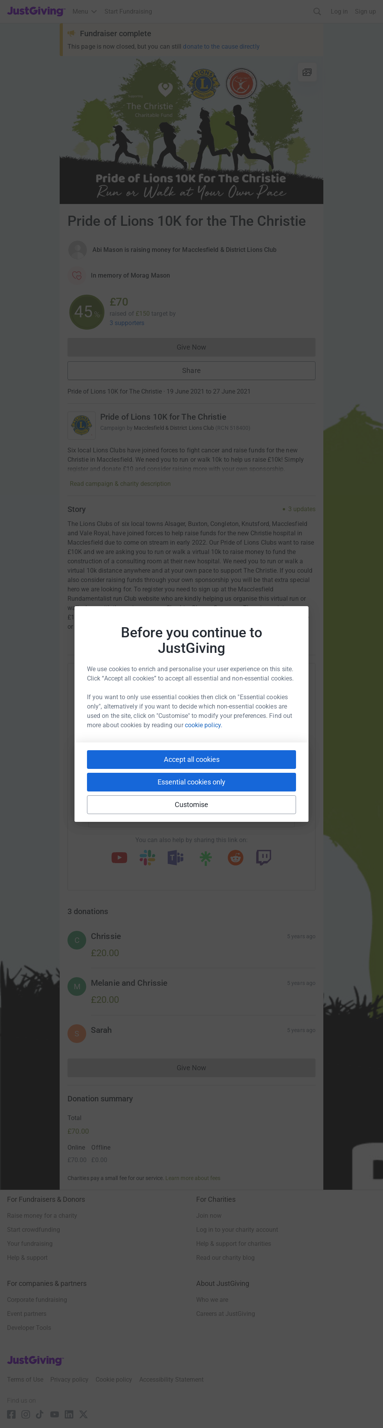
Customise (192, 804)
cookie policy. (203, 725)
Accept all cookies (192, 759)
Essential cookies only (191, 782)
